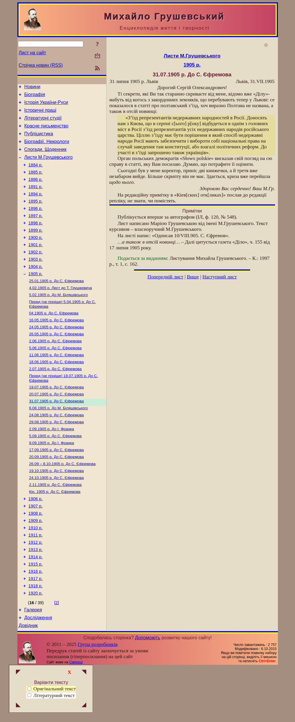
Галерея (33, 662)
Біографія (34, 96)
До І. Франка (51, 464)
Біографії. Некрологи (46, 148)
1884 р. (35, 174)
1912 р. (35, 588)
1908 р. (35, 556)
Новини (32, 87)
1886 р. (35, 190)
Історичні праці (40, 113)
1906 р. (35, 539)
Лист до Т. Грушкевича (60, 311)
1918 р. (35, 637)
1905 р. (35, 296)
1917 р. (35, 629)
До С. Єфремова (56, 304)
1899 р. (35, 247)
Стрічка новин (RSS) (41, 65)
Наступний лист (219, 277)
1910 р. (35, 572)
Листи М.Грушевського (48, 165)
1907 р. (35, 547)
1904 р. (35, 288)
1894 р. (35, 207)
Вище (193, 277)
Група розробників (98, 699)
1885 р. (35, 182)
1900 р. (35, 255)
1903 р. (35, 280)
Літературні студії (43, 122)
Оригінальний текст (52, 689)
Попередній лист (165, 277)
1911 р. (35, 580)
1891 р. (35, 199)
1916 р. (35, 621)
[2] (56, 655)
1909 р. (35, 564)
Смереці (76, 717)
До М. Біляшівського (58, 319)
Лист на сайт (32, 52)
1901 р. (35, 264)
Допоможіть (147, 692)
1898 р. (35, 239)
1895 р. (35, 215)
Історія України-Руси (46, 104)
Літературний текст (54, 695)
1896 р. (35, 223)
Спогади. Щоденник (45, 157)
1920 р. (35, 645)
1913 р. (35, 596)
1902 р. (35, 272)
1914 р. (35, 604)
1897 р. (35, 231)
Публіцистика (38, 139)
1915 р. (35, 613)
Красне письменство (46, 131)
